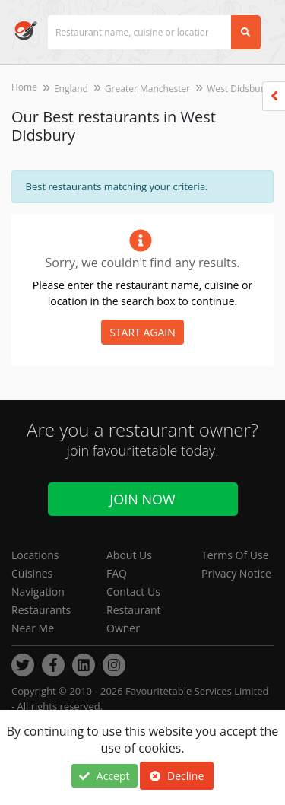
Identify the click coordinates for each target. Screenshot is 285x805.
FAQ (116, 573)
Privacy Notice (236, 573)
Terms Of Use (235, 555)
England (71, 88)
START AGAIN (142, 332)
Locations (35, 555)
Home (24, 87)
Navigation (38, 591)
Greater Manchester (147, 88)
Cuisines (31, 573)
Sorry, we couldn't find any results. (142, 262)
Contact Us (133, 591)
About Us (129, 555)
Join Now (142, 499)
